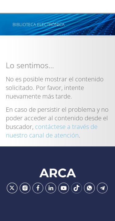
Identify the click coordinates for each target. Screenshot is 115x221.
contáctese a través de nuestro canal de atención (52, 130)
